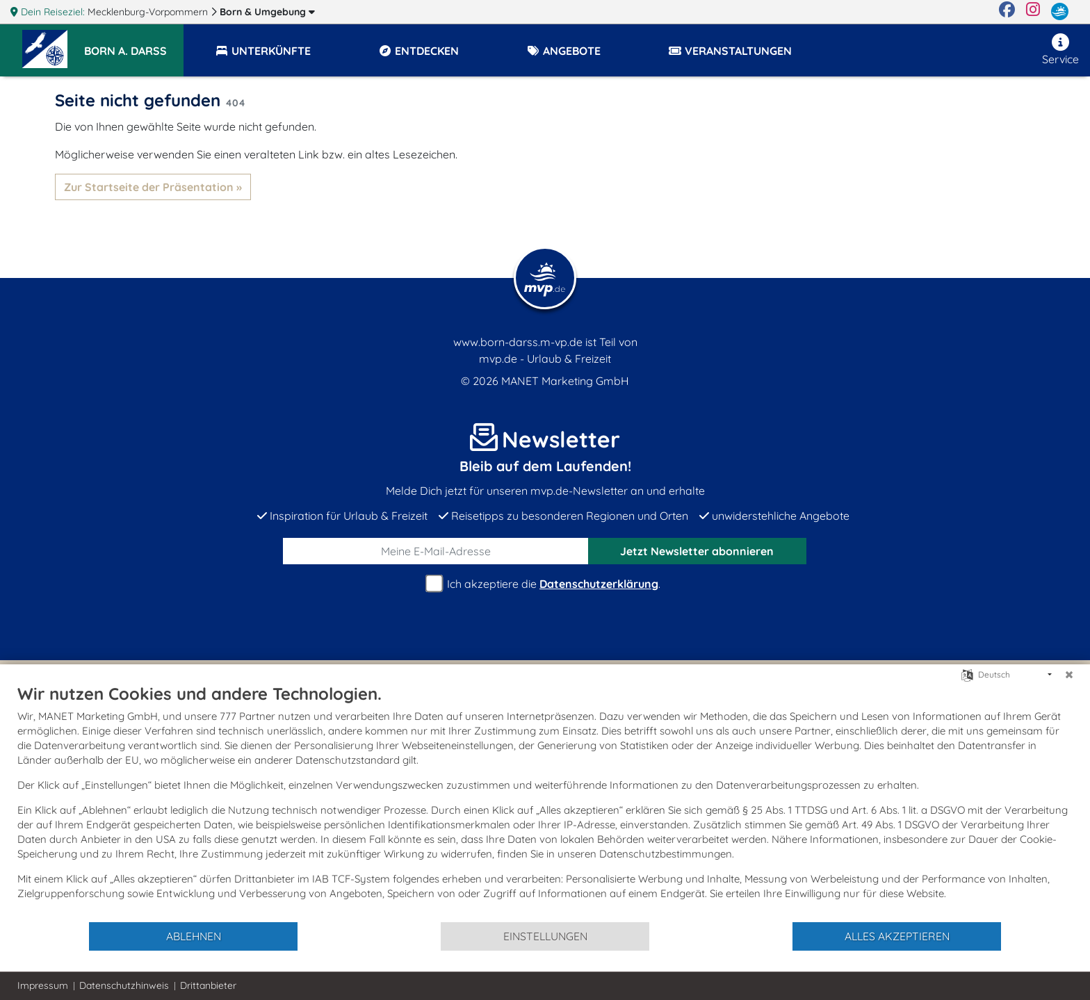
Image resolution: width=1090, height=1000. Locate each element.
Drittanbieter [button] (208, 985)
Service (1060, 49)
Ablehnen (193, 936)
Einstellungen (545, 936)
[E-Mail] (436, 551)
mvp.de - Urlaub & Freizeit (545, 359)
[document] (545, 802)
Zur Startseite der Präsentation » (153, 187)
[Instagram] (1033, 12)
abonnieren (697, 551)
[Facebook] (1007, 12)
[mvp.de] (1059, 12)
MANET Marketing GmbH (565, 381)
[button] (134, 44)
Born (267, 12)
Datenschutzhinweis (124, 985)
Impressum (42, 985)
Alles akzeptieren (897, 936)
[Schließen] (1069, 674)
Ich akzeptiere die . (545, 584)
